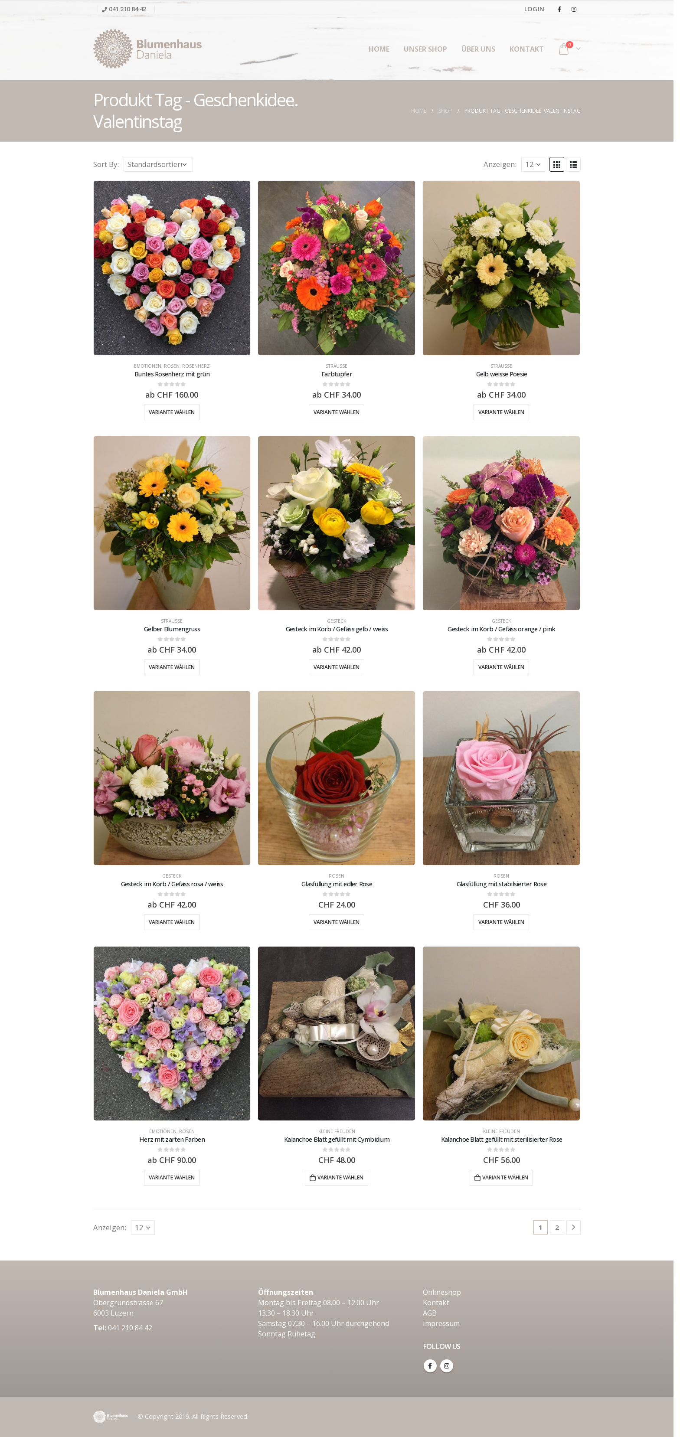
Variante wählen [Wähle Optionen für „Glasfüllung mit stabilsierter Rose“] (501, 922)
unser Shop (425, 49)
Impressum (441, 1323)
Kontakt (527, 49)
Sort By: (106, 164)
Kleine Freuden (336, 1131)
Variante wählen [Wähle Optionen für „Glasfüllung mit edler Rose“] (337, 922)
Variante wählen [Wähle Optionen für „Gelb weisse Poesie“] (501, 412)
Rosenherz (196, 366)
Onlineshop (442, 1292)
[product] (172, 268)
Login (534, 9)
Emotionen (147, 366)
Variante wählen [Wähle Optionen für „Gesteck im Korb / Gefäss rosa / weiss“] (172, 922)
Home (379, 49)
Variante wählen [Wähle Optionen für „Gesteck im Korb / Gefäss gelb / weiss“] (337, 667)
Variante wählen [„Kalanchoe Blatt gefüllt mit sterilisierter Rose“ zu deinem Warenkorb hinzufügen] (505, 1177)
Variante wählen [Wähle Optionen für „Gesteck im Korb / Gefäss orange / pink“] (501, 667)
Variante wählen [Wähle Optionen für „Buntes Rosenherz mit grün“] (172, 412)
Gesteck (336, 621)
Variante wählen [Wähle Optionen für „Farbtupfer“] (337, 412)
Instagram (446, 1365)
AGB (430, 1313)
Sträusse (336, 366)
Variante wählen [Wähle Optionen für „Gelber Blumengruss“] (172, 667)
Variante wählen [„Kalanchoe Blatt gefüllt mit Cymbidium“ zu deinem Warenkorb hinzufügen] (340, 1177)
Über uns (478, 49)
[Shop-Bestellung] (158, 164)
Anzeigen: (500, 164)
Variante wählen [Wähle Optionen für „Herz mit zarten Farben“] (172, 1177)
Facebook (430, 1365)
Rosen (172, 366)
